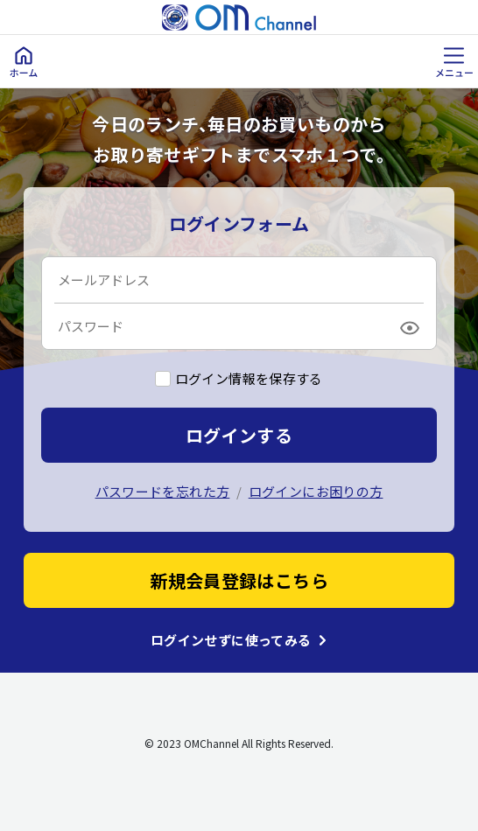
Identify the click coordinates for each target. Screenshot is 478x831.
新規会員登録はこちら (239, 580)
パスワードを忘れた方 (162, 491)
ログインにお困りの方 (316, 491)
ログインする (239, 435)
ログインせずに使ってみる (231, 640)
